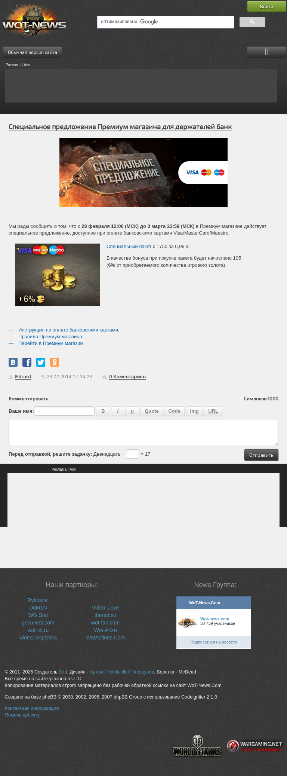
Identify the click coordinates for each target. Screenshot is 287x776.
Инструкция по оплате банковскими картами (68, 330)
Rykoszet (38, 600)
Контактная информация (32, 708)
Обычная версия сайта (32, 52)
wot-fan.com (105, 623)
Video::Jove (105, 608)
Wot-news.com (214, 619)
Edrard (23, 376)
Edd (63, 672)
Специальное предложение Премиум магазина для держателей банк (120, 126)
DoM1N (38, 608)
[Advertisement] (141, 86)
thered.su (105, 615)
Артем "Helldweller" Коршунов (122, 672)
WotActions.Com (105, 638)
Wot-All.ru (105, 630)
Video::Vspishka (38, 638)
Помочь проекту (22, 715)
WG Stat (38, 615)
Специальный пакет (129, 246)
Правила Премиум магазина (50, 336)
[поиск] (165, 22)
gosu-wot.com (38, 623)
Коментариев (127, 376)
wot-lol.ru (38, 630)
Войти (266, 6)
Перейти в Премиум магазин (50, 343)
